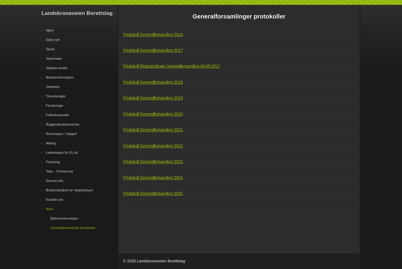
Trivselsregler (56, 96)
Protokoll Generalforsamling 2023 (153, 161)
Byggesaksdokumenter (63, 124)
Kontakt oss (54, 199)
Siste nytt (53, 40)
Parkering (53, 162)
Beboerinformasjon (60, 77)
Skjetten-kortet (56, 68)
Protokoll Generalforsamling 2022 (153, 145)
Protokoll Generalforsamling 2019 (153, 97)
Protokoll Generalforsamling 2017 (153, 50)
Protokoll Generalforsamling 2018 (153, 82)
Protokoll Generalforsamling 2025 (153, 193)
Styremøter (54, 58)
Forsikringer (54, 105)
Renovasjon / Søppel (61, 134)
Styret (50, 49)
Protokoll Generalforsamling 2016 (153, 34)
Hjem (50, 30)
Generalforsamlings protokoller (72, 228)
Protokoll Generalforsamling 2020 (153, 113)
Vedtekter (53, 87)
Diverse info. (55, 181)
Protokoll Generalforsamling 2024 (153, 177)
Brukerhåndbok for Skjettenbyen (69, 190)
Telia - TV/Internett (59, 171)
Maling (51, 143)
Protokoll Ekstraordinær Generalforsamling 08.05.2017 (171, 66)
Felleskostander (57, 115)
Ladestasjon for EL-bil (62, 152)
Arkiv (49, 209)
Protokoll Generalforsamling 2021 (153, 129)
